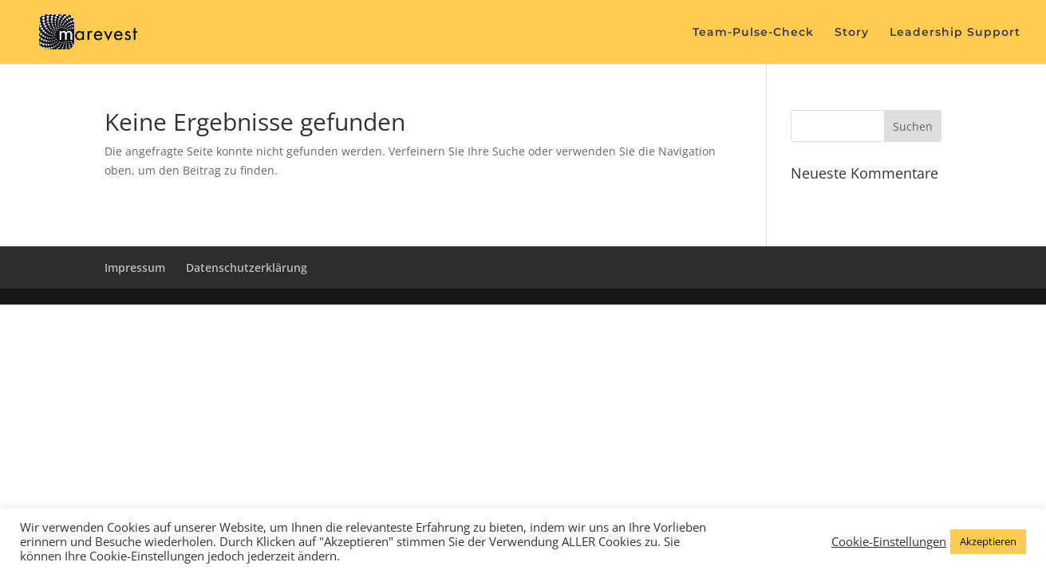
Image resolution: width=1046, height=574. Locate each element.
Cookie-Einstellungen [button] (888, 541)
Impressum (135, 267)
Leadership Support (955, 32)
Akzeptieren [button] (988, 541)
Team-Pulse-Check (753, 32)
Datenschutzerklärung (246, 267)
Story (852, 32)
